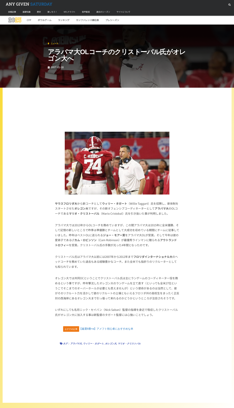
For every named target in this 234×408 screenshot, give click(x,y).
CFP (29, 20)
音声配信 (86, 11)
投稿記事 (12, 11)
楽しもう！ (52, 11)
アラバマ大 (76, 343)
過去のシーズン (103, 11)
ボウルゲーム (45, 20)
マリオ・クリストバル (129, 343)
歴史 (39, 11)
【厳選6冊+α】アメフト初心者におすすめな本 (106, 329)
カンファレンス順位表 (87, 20)
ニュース (19, 28)
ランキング (63, 20)
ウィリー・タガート (93, 343)
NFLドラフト (69, 11)
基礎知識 (26, 11)
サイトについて (123, 11)
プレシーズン (112, 20)
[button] (229, 5)
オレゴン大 (110, 343)
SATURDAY (29, 4)
